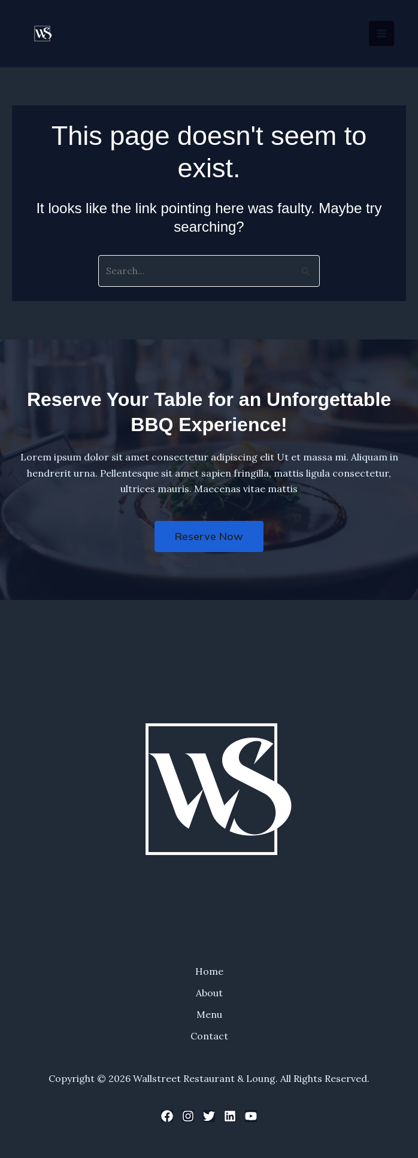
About (209, 993)
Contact (209, 1036)
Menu (209, 1014)
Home (209, 971)
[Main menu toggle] (381, 33)
